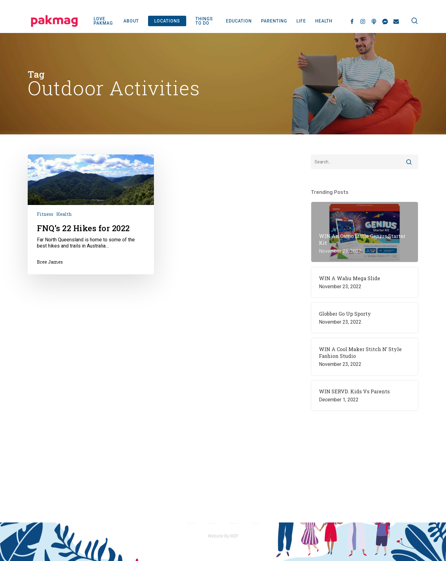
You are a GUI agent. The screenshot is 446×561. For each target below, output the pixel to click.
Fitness (45, 214)
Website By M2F (223, 536)
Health (64, 214)
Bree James (50, 262)
